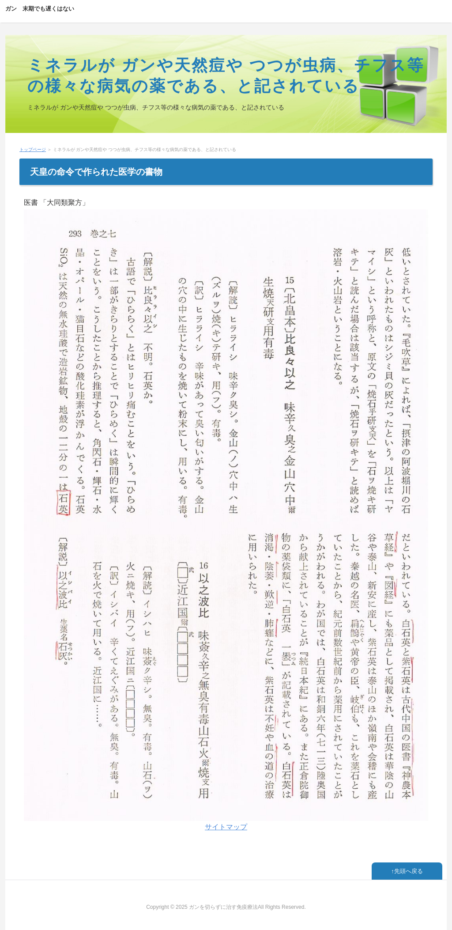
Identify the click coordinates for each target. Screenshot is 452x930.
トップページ (32, 149)
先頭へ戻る (408, 871)
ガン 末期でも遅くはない (39, 8)
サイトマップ (226, 827)
